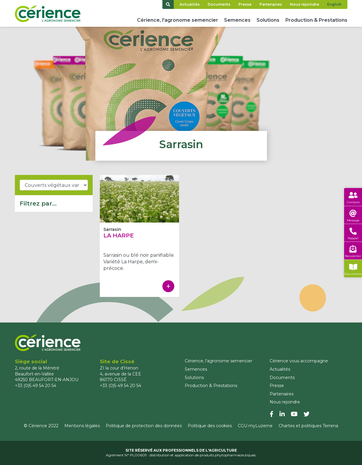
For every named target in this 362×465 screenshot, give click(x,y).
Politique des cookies (210, 425)
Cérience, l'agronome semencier (177, 20)
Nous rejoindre (304, 4)
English (334, 4)
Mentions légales (82, 425)
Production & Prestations (316, 20)
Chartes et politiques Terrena (308, 425)
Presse (244, 4)
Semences (237, 20)
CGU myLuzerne (255, 425)
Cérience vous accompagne (299, 361)
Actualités (190, 4)
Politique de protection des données (144, 425)
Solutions (268, 20)
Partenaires (271, 4)
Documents (219, 4)
